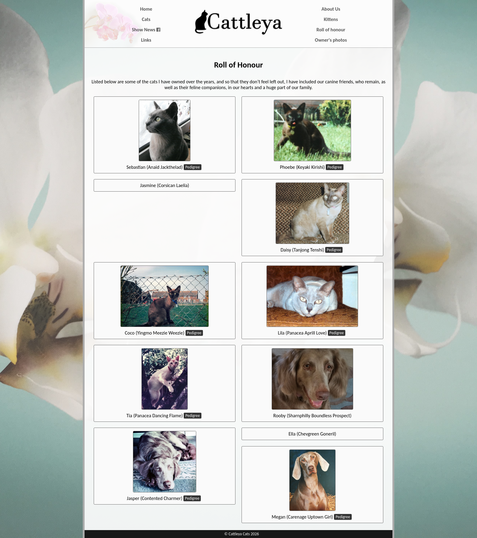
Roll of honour (330, 30)
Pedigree (192, 167)
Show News (146, 30)
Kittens (331, 19)
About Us (331, 9)
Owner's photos (331, 40)
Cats (146, 19)
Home (146, 9)
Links (146, 40)
